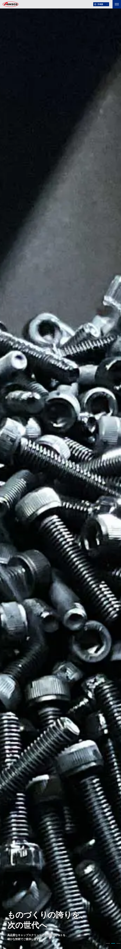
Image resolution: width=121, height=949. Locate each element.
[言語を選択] (101, 4)
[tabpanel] (60, 474)
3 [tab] (118, 943)
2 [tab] (113, 943)
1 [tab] (108, 943)
